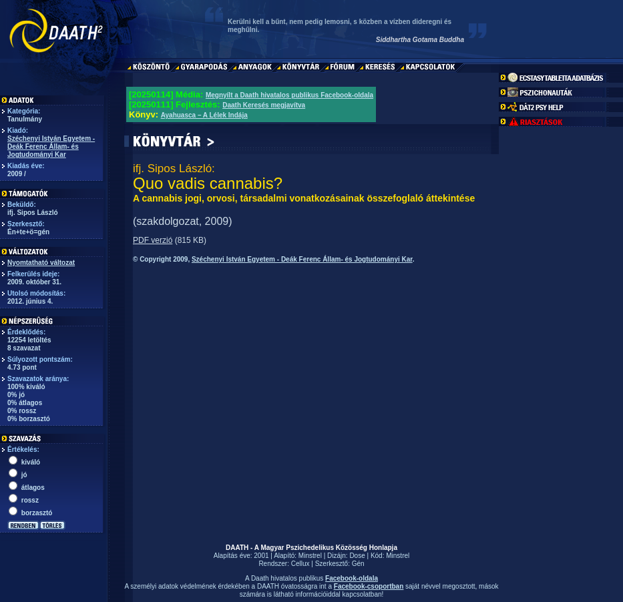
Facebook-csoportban (368, 586)
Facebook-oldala (351, 578)
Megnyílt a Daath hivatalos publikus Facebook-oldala (289, 95)
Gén (358, 563)
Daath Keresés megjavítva (263, 105)
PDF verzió (152, 240)
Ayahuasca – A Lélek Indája (204, 115)
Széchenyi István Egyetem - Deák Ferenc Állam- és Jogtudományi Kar (51, 146)
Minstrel (310, 555)
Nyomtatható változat (41, 262)
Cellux (300, 563)
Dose (357, 555)
